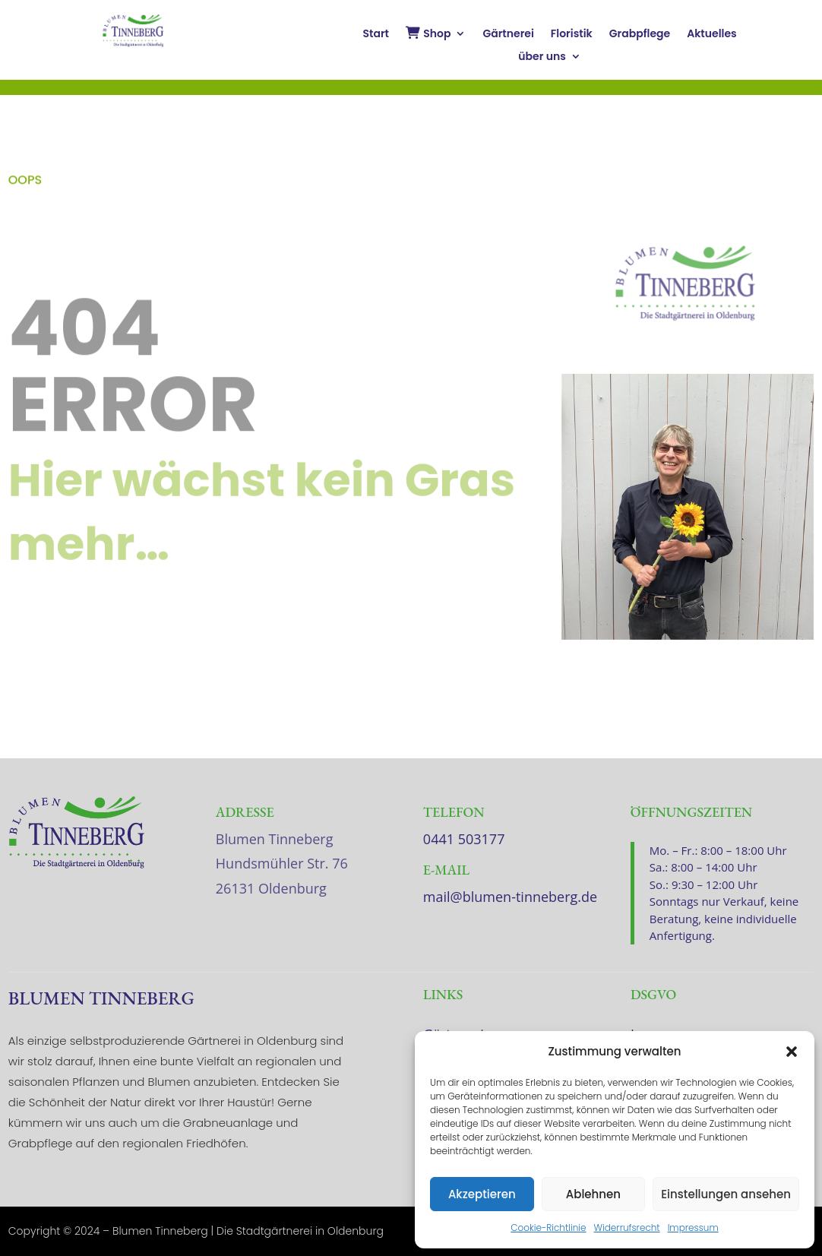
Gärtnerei (507, 34)
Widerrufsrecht (627, 1227)
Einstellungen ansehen (726, 1194)
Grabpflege (639, 34)
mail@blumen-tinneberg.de (510, 896)
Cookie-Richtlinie (548, 1227)
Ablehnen (593, 1194)
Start (375, 34)
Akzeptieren (482, 1194)
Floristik (572, 34)
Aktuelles (712, 34)
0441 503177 (464, 839)
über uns (542, 57)
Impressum (693, 1227)
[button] (791, 1051)
